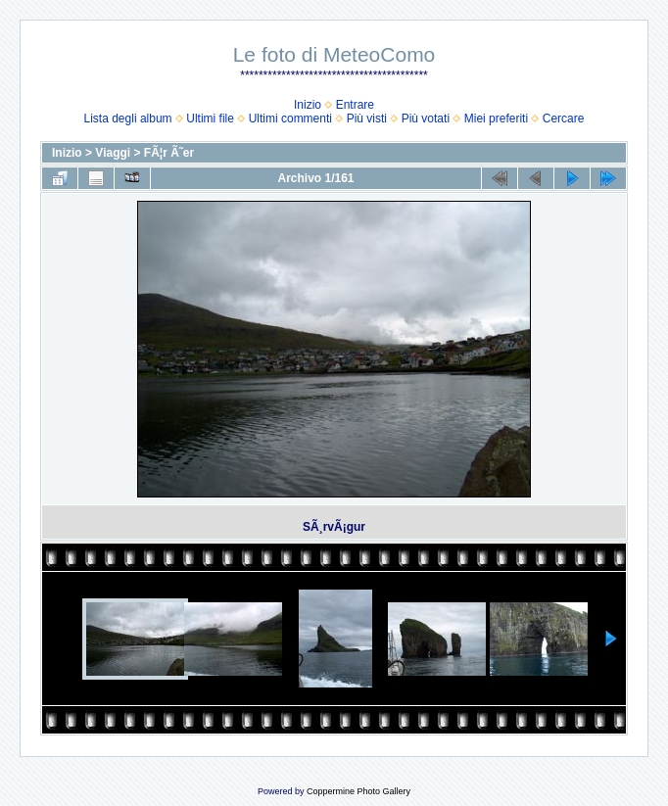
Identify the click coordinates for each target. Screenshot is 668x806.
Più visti (367, 118)
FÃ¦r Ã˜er (169, 153)
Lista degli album (128, 118)
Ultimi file (210, 118)
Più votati (426, 118)
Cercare (564, 118)
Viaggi (112, 153)
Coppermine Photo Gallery (358, 791)
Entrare (355, 105)
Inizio (307, 105)
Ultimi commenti (290, 118)
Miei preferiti (496, 118)
